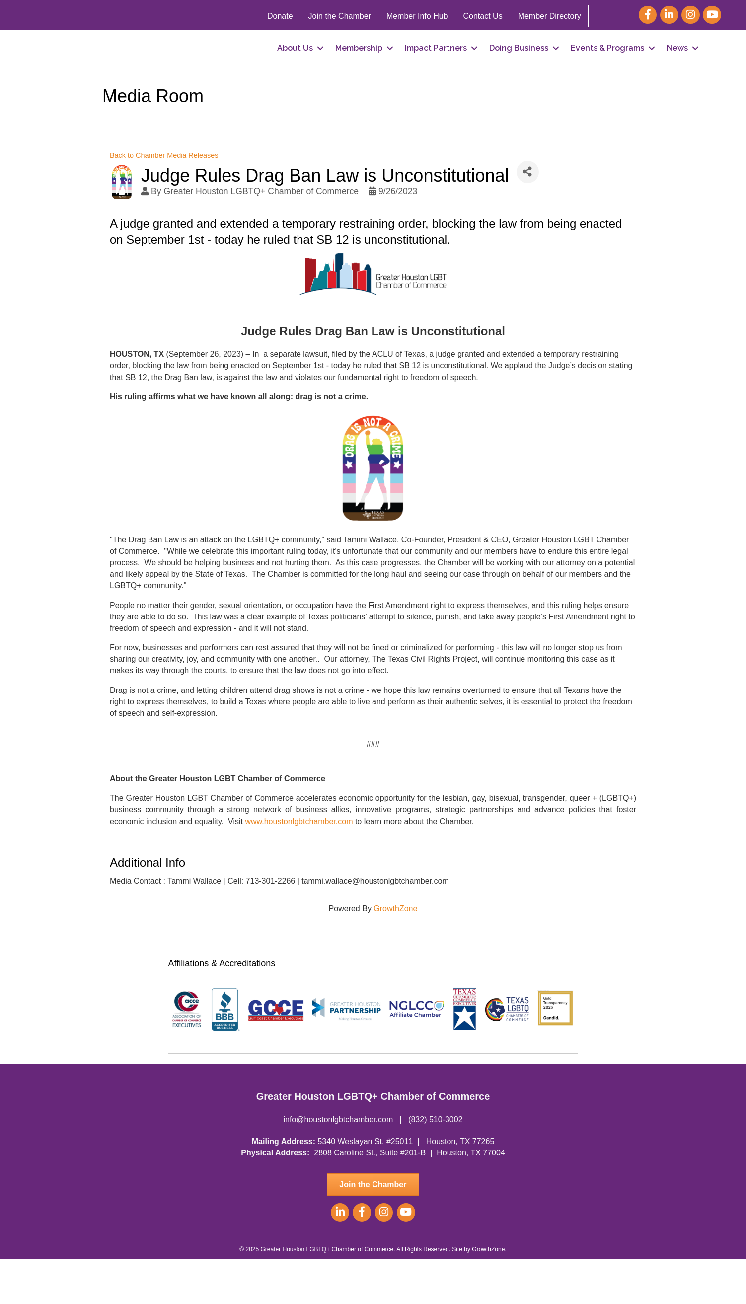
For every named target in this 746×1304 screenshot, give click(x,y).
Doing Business (518, 70)
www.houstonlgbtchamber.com (299, 865)
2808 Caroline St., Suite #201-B (370, 1197)
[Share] (528, 216)
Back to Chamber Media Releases (164, 200)
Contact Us (483, 16)
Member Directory (549, 16)
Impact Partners (436, 70)
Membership (358, 70)
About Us (295, 70)
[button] (373, 1229)
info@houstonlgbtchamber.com (338, 1164)
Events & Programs (607, 70)
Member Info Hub (417, 16)
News (677, 70)
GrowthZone (395, 952)
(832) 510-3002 (435, 1164)
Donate (280, 16)
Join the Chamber (339, 16)
